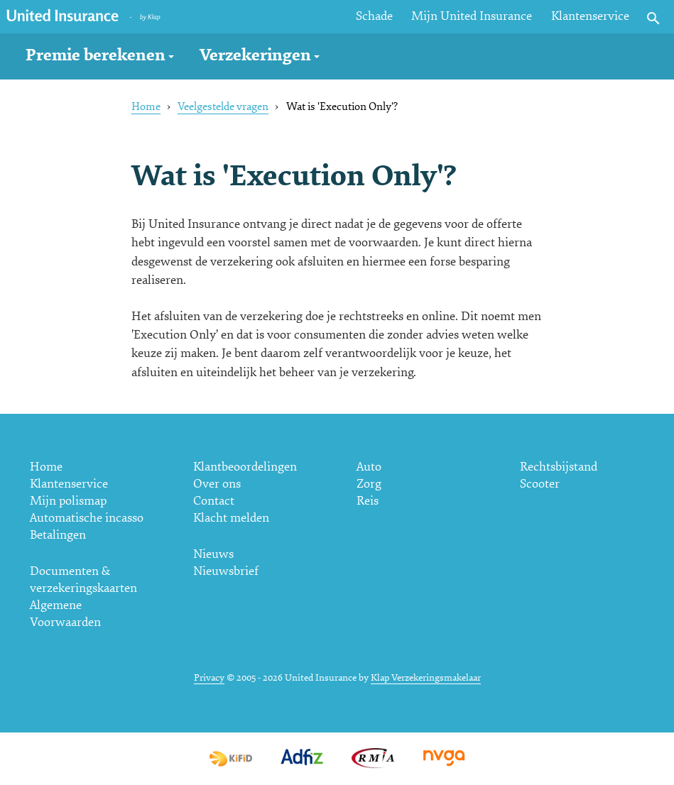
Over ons (217, 483)
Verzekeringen (255, 55)
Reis (368, 500)
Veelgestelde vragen (223, 106)
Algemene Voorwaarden (65, 614)
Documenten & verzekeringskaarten (83, 579)
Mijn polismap (68, 500)
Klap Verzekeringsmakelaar (426, 677)
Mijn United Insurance (471, 16)
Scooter (540, 483)
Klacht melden (231, 517)
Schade (374, 16)
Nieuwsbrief (226, 571)
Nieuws (213, 554)
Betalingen (58, 534)
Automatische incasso (86, 517)
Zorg (369, 483)
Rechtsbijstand (558, 466)
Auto (369, 466)
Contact (213, 500)
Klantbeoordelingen (245, 466)
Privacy (209, 677)
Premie (95, 55)
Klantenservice (590, 16)
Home (146, 106)
